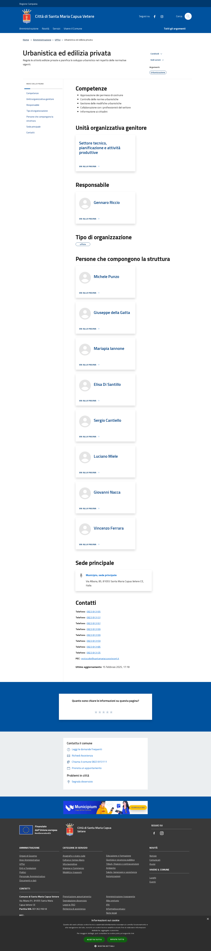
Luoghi (152, 877)
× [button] (208, 919)
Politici (22, 872)
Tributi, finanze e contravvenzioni (122, 864)
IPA (108, 904)
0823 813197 (94, 623)
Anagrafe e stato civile (74, 856)
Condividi (156, 54)
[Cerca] (188, 16)
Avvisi (152, 864)
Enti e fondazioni (27, 868)
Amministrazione (42, 40)
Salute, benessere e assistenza (121, 872)
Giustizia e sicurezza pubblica (120, 860)
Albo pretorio (112, 900)
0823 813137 (94, 617)
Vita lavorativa (70, 864)
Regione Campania (28, 4)
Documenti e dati (27, 880)
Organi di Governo (28, 856)
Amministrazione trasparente (120, 896)
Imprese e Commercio (73, 868)
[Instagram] (161, 16)
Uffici (58, 40)
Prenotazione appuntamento (77, 896)
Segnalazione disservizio (75, 900)
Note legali (111, 913)
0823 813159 (94, 641)
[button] (105, 946)
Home (26, 40)
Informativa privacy (115, 909)
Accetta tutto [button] (94, 939)
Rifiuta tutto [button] (117, 939)
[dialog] (105, 933)
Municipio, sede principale (101, 575)
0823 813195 (94, 611)
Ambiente (111, 868)
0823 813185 (94, 647)
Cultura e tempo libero (73, 860)
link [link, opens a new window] (132, 933)
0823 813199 (94, 629)
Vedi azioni (157, 60)
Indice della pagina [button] (35, 83)
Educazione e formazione (118, 855)
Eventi (152, 882)
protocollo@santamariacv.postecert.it (100, 658)
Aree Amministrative (29, 860)
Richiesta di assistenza (74, 909)
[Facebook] (153, 16)
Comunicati (154, 860)
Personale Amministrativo (32, 876)
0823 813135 (94, 652)
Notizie (153, 856)
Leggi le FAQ (69, 904)
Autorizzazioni (113, 876)
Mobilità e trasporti (72, 872)
